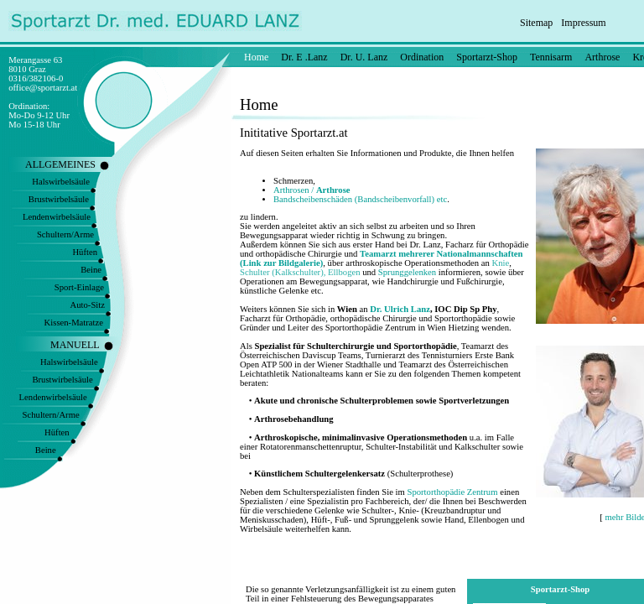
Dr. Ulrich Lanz (400, 309)
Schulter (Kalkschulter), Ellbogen (300, 272)
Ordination (422, 57)
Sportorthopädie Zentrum (452, 492)
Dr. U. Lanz (364, 57)
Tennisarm (551, 57)
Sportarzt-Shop (486, 57)
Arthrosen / (312, 190)
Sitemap (536, 23)
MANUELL (75, 345)
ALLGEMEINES (60, 164)
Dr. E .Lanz (304, 57)
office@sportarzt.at (42, 87)
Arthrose (602, 57)
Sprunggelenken (407, 272)
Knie (501, 263)
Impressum (583, 23)
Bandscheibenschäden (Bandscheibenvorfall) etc (360, 199)
